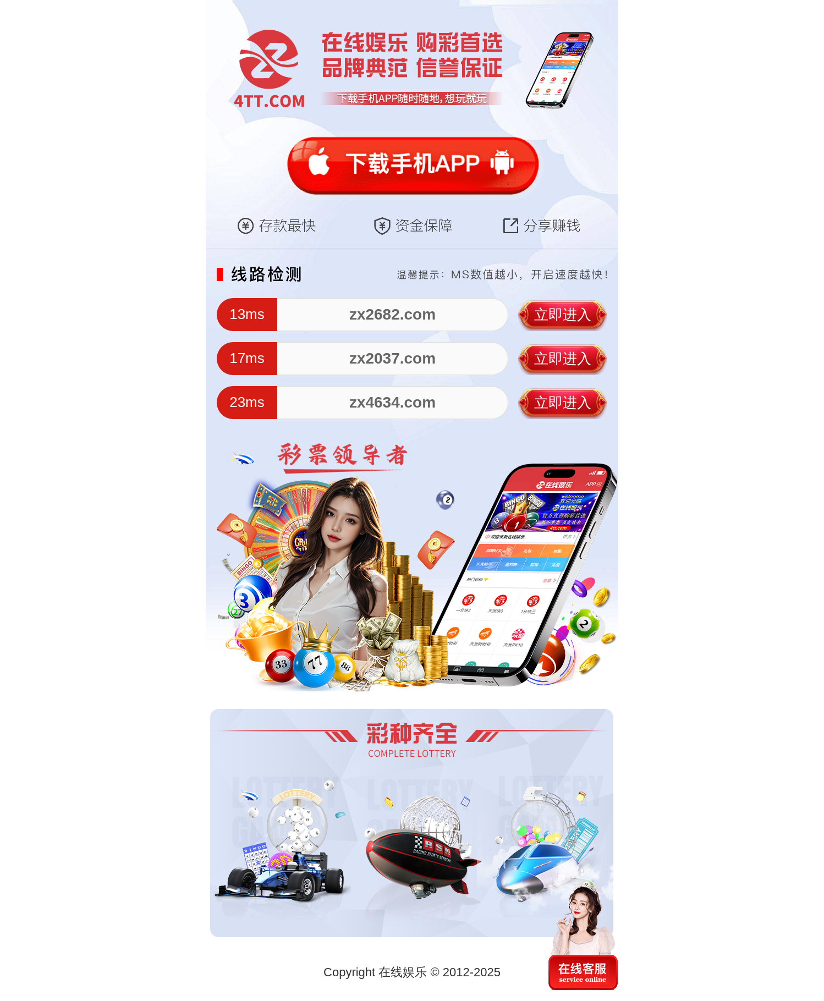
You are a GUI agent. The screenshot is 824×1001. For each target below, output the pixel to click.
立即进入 (562, 314)
